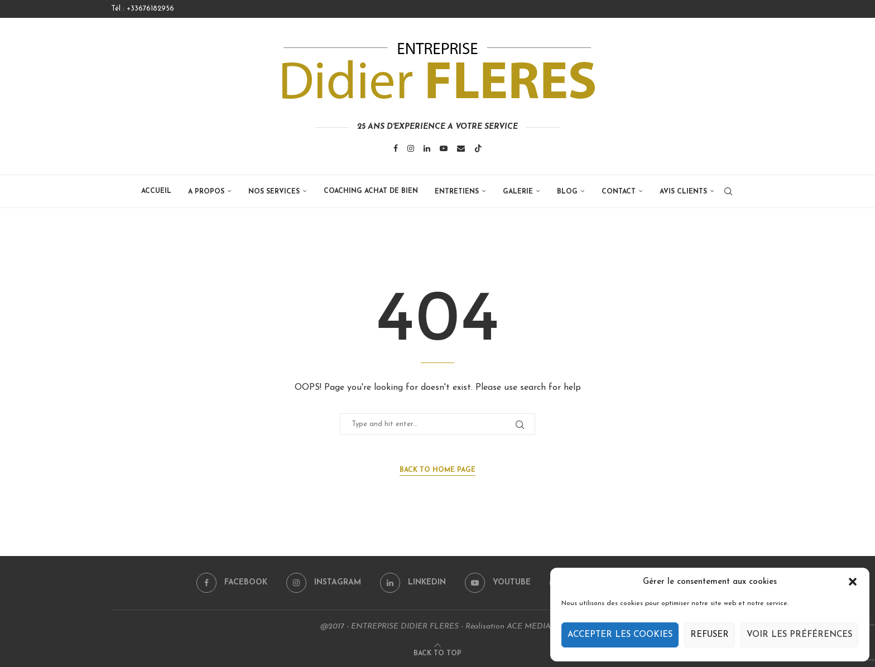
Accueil (156, 191)
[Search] (728, 191)
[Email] (461, 148)
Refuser (709, 635)
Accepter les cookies (620, 635)
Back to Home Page (437, 470)
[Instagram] (410, 148)
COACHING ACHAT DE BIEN (371, 191)
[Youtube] (444, 148)
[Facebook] (395, 148)
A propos (206, 191)
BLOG (567, 191)
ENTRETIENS (457, 191)
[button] (852, 581)
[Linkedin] (427, 148)
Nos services (274, 191)
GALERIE (518, 191)
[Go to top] (437, 653)
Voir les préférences (799, 635)
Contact (619, 191)
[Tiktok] (478, 148)
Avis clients (683, 191)
